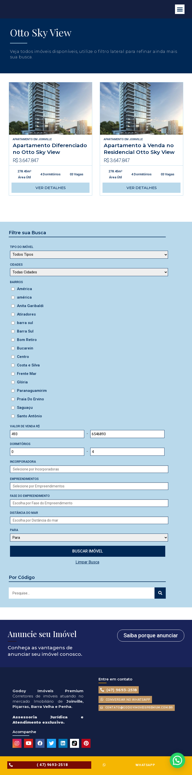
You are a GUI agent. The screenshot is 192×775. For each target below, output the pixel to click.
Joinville (45, 139)
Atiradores (26, 314)
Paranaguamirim (32, 390)
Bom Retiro (27, 339)
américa (24, 297)
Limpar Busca (87, 562)
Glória (22, 382)
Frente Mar (26, 373)
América (24, 289)
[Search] (160, 593)
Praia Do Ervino (30, 399)
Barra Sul (25, 331)
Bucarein (25, 348)
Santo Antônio (29, 416)
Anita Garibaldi (30, 306)
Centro (23, 356)
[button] (179, 9)
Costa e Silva (28, 365)
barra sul (25, 323)
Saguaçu (25, 407)
